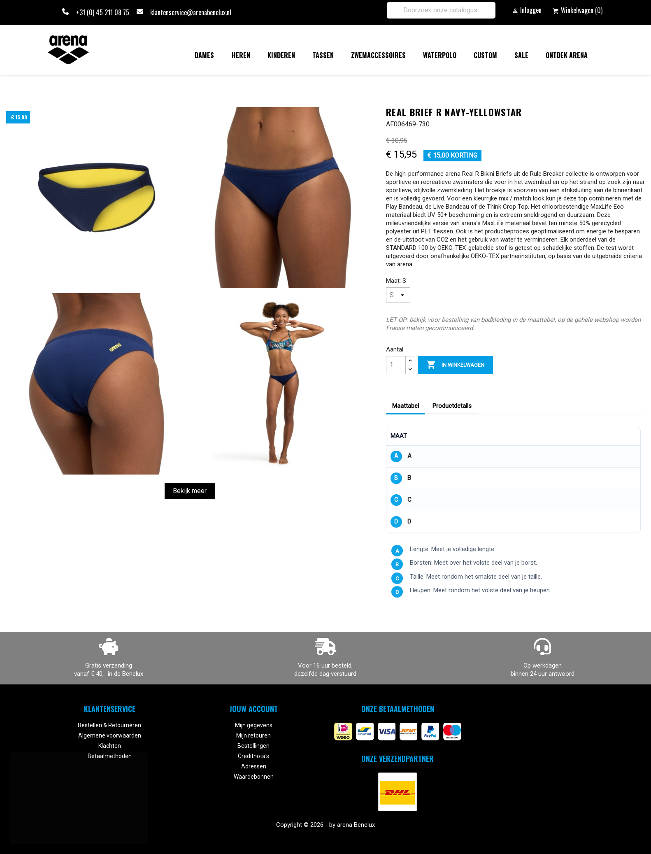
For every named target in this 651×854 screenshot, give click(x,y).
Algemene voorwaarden (109, 735)
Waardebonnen (254, 776)
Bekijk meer (190, 491)
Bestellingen (253, 745)
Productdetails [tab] (452, 406)
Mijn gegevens (253, 725)
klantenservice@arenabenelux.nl (190, 12)
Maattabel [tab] (405, 406)
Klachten (109, 745)
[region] (513, 480)
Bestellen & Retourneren (109, 725)
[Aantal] (396, 365)
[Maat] (398, 295)
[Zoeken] (441, 10)
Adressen (253, 766)
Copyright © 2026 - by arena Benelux (325, 824)
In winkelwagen (455, 365)
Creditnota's (253, 756)
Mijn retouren (253, 735)
